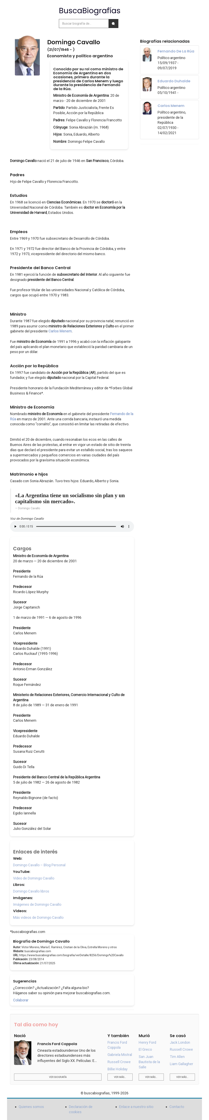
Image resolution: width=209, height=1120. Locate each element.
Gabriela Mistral (120, 1055)
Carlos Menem (60, 331)
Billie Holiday (118, 1069)
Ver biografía (58, 1077)
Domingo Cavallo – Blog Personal (39, 865)
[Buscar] (113, 23)
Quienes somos (31, 1107)
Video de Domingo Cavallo (33, 878)
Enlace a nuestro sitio (136, 1107)
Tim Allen (177, 1057)
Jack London (180, 1042)
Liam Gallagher (181, 1064)
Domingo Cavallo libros (31, 891)
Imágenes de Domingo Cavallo (37, 904)
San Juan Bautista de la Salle (149, 1062)
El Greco (145, 1049)
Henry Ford (147, 1042)
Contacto (176, 1107)
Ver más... (120, 1077)
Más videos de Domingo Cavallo (38, 917)
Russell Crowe (119, 1062)
